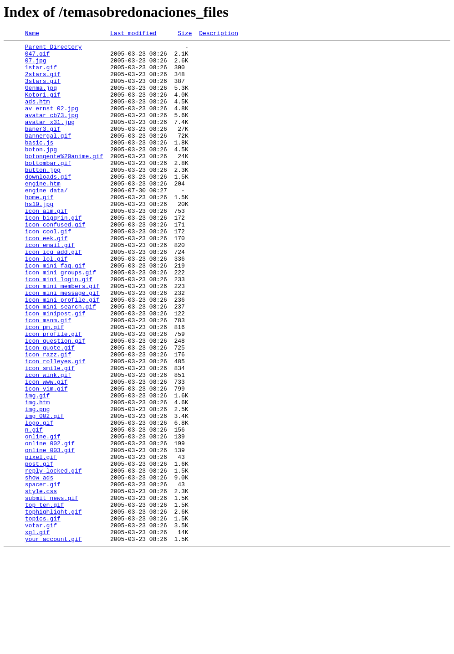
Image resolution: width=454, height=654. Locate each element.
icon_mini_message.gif (62, 344)
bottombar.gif (48, 189)
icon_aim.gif (46, 246)
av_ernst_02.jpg (51, 123)
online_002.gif (50, 525)
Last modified (133, 34)
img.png (37, 484)
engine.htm (43, 213)
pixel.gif (41, 541)
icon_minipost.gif (55, 369)
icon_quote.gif (50, 410)
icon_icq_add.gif (53, 295)
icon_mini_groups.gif (60, 320)
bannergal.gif (48, 156)
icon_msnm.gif (48, 377)
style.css (41, 582)
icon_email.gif (50, 287)
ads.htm (37, 115)
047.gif (37, 57)
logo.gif (39, 500)
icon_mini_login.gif (58, 328)
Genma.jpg (41, 98)
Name (32, 34)
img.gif (37, 467)
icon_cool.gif (48, 271)
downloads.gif (48, 205)
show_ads (39, 566)
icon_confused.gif (55, 262)
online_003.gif (50, 533)
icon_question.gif (55, 402)
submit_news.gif (51, 591)
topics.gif (43, 615)
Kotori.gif (43, 107)
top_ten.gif (44, 599)
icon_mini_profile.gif (62, 353)
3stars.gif (43, 90)
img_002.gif (44, 492)
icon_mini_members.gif (62, 336)
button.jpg (43, 197)
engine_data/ (46, 221)
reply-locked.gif (53, 558)
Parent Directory (53, 49)
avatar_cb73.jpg (51, 131)
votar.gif (41, 623)
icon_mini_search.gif (60, 361)
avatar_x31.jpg (50, 139)
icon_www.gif (46, 451)
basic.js (39, 164)
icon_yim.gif (46, 459)
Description (218, 34)
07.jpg (35, 66)
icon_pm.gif (44, 385)
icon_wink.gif (48, 443)
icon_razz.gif (48, 418)
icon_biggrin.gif (53, 254)
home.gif (39, 230)
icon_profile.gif (53, 394)
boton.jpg (41, 172)
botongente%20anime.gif (64, 180)
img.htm (37, 476)
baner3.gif (43, 148)
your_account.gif (53, 640)
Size (185, 34)
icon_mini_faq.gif (55, 312)
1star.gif (41, 74)
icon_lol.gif (46, 303)
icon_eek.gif (46, 279)
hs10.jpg (39, 238)
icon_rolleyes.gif (55, 426)
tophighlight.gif (53, 607)
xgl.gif (37, 632)
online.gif (43, 517)
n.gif (34, 509)
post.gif (39, 550)
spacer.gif (43, 574)
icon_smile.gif (50, 435)
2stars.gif (43, 82)
